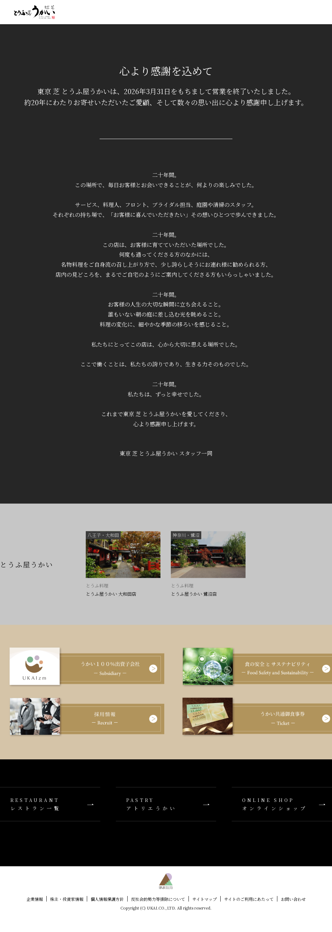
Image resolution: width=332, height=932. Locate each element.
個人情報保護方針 (107, 899)
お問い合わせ (293, 899)
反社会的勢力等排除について (158, 899)
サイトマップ (204, 899)
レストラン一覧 (50, 804)
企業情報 (34, 899)
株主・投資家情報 (66, 899)
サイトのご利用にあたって (249, 899)
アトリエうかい (166, 804)
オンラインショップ (282, 804)
